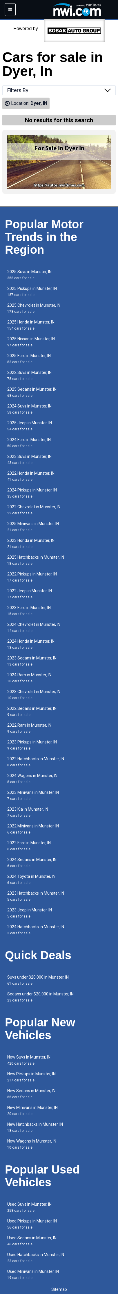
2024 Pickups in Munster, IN (32, 493)
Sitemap (59, 1289)
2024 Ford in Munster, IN (29, 442)
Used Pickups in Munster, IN (32, 1224)
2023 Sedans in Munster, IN (32, 661)
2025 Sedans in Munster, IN (32, 392)
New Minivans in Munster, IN (32, 1110)
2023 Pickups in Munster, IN (32, 745)
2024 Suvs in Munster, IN (29, 409)
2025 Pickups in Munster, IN (32, 291)
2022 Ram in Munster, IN (29, 728)
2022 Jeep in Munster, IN (29, 593)
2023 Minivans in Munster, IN (33, 795)
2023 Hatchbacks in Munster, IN (35, 896)
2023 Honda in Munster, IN (31, 543)
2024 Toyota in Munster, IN (31, 879)
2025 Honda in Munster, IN (31, 325)
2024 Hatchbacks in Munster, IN (35, 929)
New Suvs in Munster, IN (28, 1060)
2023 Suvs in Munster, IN (29, 459)
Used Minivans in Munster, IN (33, 1274)
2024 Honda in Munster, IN (31, 644)
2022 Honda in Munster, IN (31, 476)
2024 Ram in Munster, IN (29, 677)
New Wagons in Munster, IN (31, 1144)
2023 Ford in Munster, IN (29, 610)
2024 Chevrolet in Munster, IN (33, 627)
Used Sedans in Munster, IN (32, 1240)
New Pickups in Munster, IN (31, 1077)
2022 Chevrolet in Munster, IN (33, 510)
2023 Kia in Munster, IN (27, 812)
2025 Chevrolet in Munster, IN (33, 308)
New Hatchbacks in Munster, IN (35, 1127)
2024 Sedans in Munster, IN (32, 862)
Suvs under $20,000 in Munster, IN (38, 980)
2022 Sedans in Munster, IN (32, 711)
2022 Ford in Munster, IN (29, 845)
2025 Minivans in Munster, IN (33, 526)
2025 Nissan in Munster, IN (31, 342)
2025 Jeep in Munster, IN (29, 426)
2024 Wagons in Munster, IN (32, 778)
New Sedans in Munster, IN (31, 1093)
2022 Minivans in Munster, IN (33, 829)
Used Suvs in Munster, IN (29, 1207)
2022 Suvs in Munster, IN (29, 375)
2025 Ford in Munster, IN (29, 358)
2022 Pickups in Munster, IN (32, 577)
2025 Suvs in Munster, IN (29, 274)
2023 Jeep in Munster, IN (29, 913)
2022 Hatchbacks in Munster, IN (35, 761)
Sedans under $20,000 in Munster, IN (40, 997)
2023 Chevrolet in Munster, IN (33, 694)
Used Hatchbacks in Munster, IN (35, 1257)
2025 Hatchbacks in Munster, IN (35, 560)
